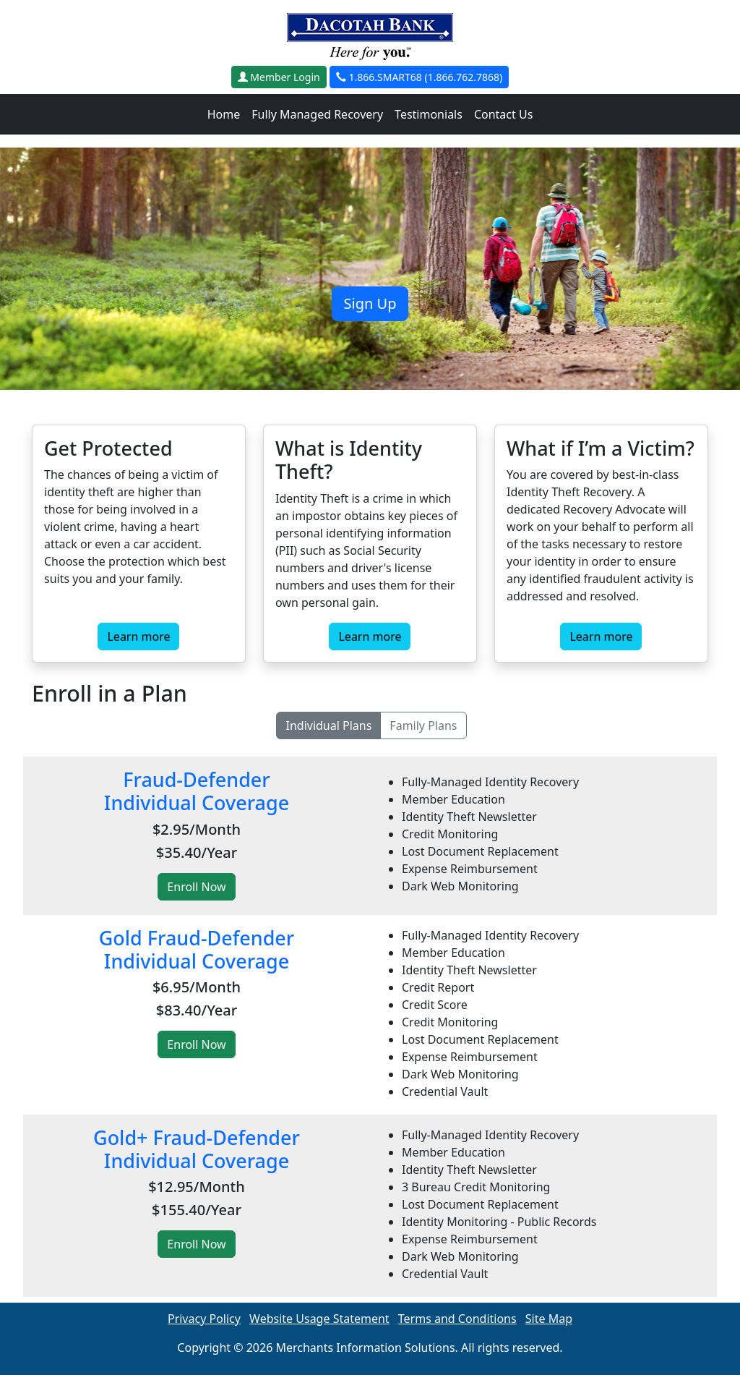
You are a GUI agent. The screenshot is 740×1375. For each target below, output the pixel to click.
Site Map (548, 1319)
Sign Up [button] (370, 303)
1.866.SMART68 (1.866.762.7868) (419, 77)
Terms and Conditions (457, 1319)
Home (224, 114)
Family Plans (423, 725)
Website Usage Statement (319, 1319)
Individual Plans (328, 725)
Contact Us (503, 114)
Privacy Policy (204, 1319)
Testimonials (428, 114)
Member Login (279, 77)
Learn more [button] (138, 636)
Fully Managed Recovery (317, 114)
